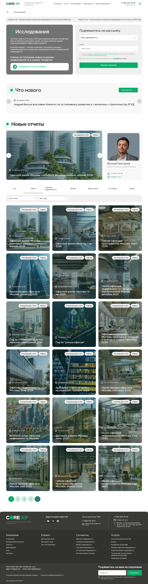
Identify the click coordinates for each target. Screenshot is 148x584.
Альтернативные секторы (85, 553)
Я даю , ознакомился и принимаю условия (107, 54)
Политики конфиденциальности (97, 55)
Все (14, 188)
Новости (9, 545)
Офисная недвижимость (84, 539)
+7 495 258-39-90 (128, 3)
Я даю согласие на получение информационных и (103, 58)
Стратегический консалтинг (121, 539)
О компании (57, 4)
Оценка (113, 542)
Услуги (66, 4)
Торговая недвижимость (51, 188)
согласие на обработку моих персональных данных (102, 54)
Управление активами (119, 558)
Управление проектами (119, 545)
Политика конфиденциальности (52, 575)
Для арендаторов (47, 539)
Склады (73, 188)
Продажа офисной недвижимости (123, 547)
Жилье (132, 188)
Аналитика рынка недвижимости (122, 550)
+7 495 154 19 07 (89, 521)
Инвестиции (93, 188)
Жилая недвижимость (103, 4)
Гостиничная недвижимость (86, 550)
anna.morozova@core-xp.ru (93, 524)
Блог (7, 550)
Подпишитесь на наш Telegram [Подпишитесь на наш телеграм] (29, 67)
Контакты (9, 553)
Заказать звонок (130, 5)
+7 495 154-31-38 (117, 173)
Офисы (33, 188)
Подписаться (134, 573)
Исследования (76, 4)
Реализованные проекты (15, 542)
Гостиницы (112, 188)
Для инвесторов (47, 542)
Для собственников (48, 545)
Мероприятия (88, 4)
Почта (81, 44)
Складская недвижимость (85, 542)
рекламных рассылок (120, 58)
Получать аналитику (109, 65)
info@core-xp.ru (116, 177)
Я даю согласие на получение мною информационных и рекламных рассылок (117, 577)
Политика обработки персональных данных (22, 575)
